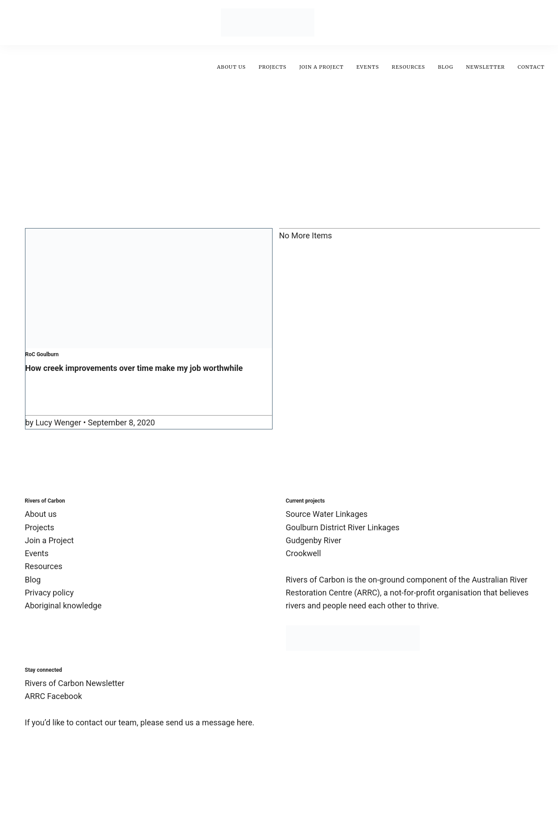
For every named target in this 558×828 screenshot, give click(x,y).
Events (367, 67)
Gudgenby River (314, 540)
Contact (531, 67)
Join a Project (49, 540)
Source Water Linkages (327, 514)
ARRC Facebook (53, 696)
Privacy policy (49, 592)
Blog (446, 67)
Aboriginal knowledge (63, 605)
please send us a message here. (197, 722)
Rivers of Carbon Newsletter (74, 683)
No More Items (305, 235)
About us (231, 67)
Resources (408, 67)
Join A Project (321, 67)
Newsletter (485, 67)
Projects (273, 67)
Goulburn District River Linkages (343, 527)
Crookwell (303, 553)
